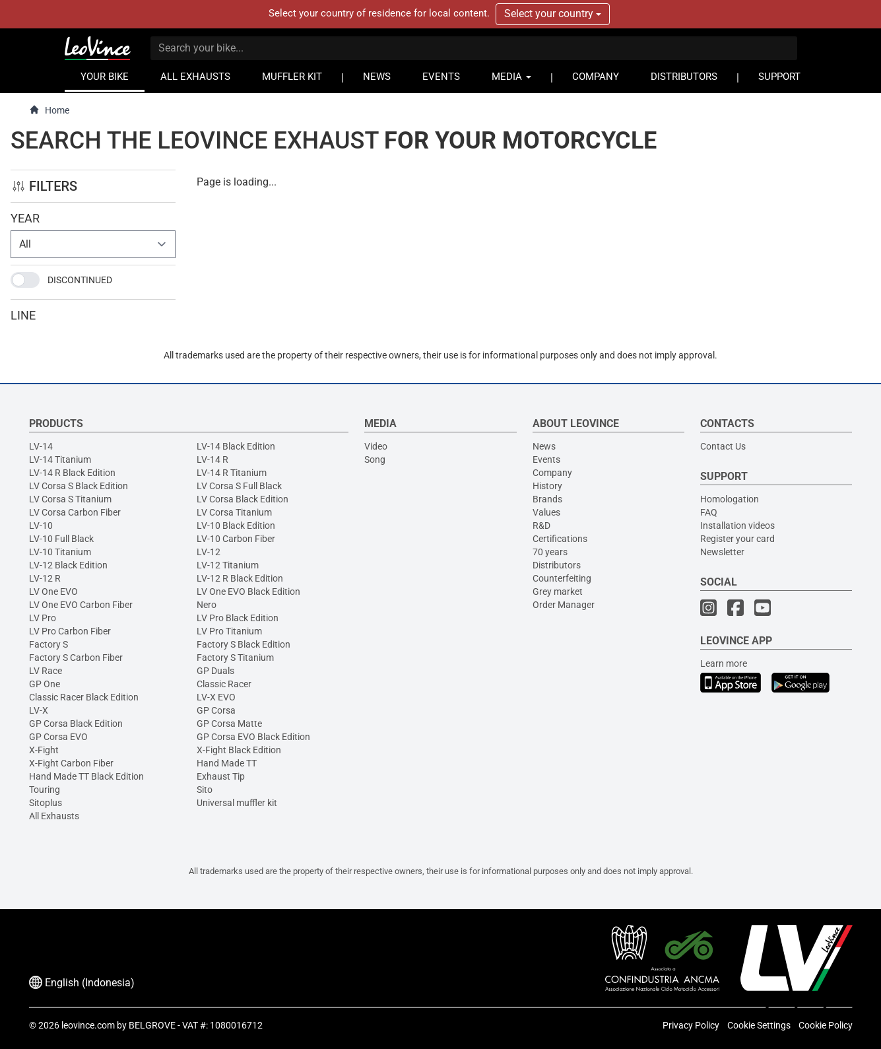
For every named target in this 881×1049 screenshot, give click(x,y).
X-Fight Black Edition (239, 750)
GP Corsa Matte (229, 723)
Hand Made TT (227, 763)
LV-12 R (45, 578)
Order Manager (564, 604)
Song (374, 459)
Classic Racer (224, 684)
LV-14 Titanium (60, 459)
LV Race (45, 670)
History (547, 486)
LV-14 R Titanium (232, 472)
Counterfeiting (562, 578)
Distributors (557, 565)
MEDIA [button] (511, 77)
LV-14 (41, 446)
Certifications (560, 538)
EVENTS (441, 77)
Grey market (558, 591)
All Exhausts (54, 816)
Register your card (737, 538)
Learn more (723, 663)
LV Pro (42, 618)
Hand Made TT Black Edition (86, 776)
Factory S (48, 644)
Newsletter (722, 552)
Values (546, 512)
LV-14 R (212, 459)
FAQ (708, 512)
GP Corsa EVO (58, 736)
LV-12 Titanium (228, 565)
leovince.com (88, 1025)
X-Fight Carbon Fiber (71, 763)
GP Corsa (216, 710)
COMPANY (595, 77)
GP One (44, 684)
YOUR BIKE (105, 77)
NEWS (377, 77)
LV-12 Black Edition (68, 565)
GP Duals (215, 670)
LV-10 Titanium (60, 552)
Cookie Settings (759, 1025)
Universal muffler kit (237, 802)
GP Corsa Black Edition (76, 723)
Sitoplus (45, 802)
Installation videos (737, 525)
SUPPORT (779, 77)
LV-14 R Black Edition (72, 472)
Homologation (729, 499)
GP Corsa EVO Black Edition (253, 736)
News (544, 446)
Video (375, 446)
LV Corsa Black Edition (242, 499)
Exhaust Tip (221, 776)
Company (552, 472)
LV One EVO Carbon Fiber (81, 604)
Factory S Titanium (235, 657)
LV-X (38, 710)
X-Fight (44, 750)
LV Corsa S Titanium (70, 499)
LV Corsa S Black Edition (78, 486)
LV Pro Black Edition (237, 618)
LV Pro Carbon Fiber (70, 631)
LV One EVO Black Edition (248, 591)
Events (546, 459)
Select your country (552, 13)
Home (49, 110)
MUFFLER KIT (292, 77)
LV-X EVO (216, 697)
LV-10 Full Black (61, 538)
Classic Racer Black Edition (84, 697)
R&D (541, 525)
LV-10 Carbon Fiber (236, 538)
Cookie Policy (826, 1025)
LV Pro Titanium (229, 631)
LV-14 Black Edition (236, 446)
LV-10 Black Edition (236, 525)
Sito (204, 789)
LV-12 (208, 552)
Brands (547, 499)
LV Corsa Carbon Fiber (75, 512)
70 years (550, 552)
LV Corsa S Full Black (239, 486)
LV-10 (41, 525)
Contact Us (723, 446)
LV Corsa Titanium (234, 512)
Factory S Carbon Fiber (76, 657)
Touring (44, 789)
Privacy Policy (691, 1025)
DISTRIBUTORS (684, 77)
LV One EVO (53, 591)
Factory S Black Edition (243, 644)
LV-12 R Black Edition (240, 578)
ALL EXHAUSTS (195, 77)
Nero (206, 604)
